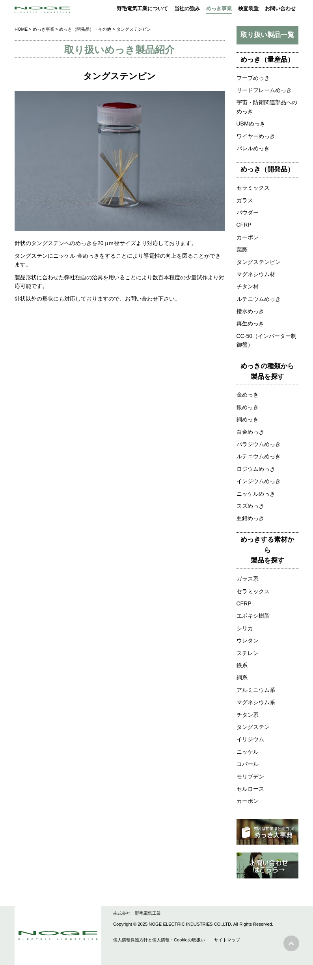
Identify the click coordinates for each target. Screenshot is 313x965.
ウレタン (248, 640)
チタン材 (248, 286)
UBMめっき (251, 123)
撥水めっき (250, 311)
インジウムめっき (259, 481)
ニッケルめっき (256, 494)
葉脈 (242, 249)
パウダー (248, 212)
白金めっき (250, 432)
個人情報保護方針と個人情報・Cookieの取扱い (159, 939)
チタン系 (248, 715)
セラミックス (253, 188)
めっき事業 (219, 8)
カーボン (248, 237)
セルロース (250, 789)
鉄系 (242, 665)
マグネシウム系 (256, 702)
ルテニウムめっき (259, 299)
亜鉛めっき (250, 518)
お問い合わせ (280, 8)
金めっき (248, 394)
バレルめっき (253, 148)
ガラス (245, 200)
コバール (248, 764)
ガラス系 (248, 579)
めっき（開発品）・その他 (85, 29)
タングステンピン (259, 262)
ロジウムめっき (256, 469)
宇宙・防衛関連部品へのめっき (267, 106)
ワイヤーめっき (256, 136)
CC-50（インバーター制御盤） (266, 340)
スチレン (248, 653)
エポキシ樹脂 (253, 616)
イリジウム (250, 739)
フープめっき (253, 78)
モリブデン (250, 776)
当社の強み (187, 8)
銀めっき (248, 407)
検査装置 (248, 8)
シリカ (245, 628)
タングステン (253, 727)
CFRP (244, 224)
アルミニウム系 (256, 690)
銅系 (242, 677)
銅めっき (248, 419)
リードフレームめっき (264, 90)
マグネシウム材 (256, 274)
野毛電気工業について (142, 8)
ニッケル (248, 752)
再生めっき (250, 323)
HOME (21, 29)
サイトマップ (227, 939)
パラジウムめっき (259, 444)
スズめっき (250, 506)
